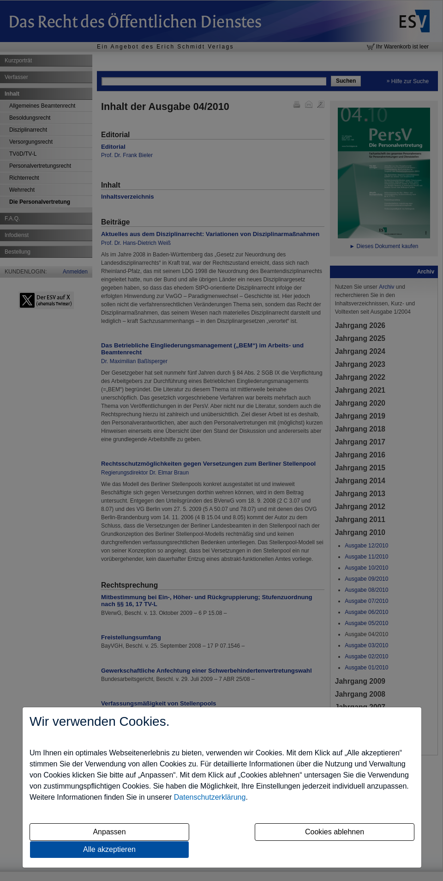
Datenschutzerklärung (210, 797)
